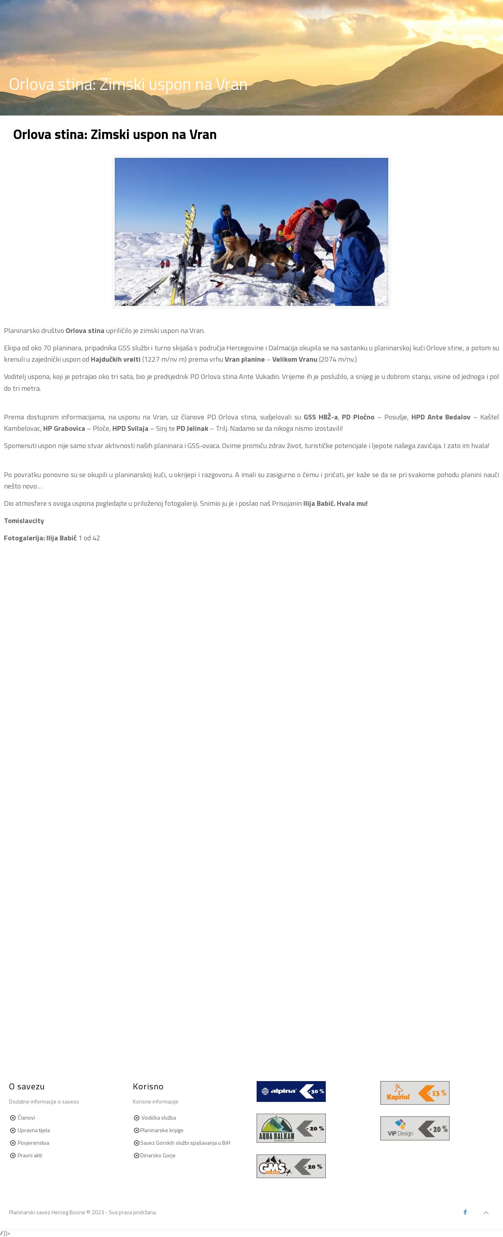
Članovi (26, 1117)
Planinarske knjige (162, 1130)
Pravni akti (29, 1155)
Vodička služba (158, 1117)
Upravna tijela (34, 1130)
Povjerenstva (33, 1142)
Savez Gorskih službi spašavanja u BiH (185, 1142)
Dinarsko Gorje (158, 1155)
